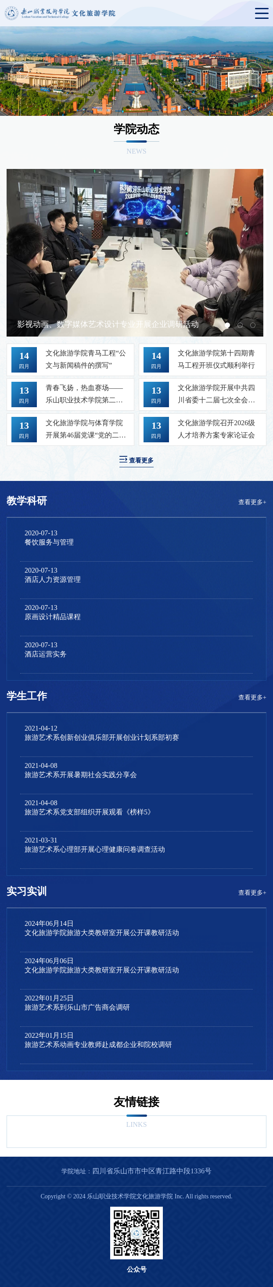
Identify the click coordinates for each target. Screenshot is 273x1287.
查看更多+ (252, 502)
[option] (136, 71)
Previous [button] (20, 71)
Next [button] (253, 71)
